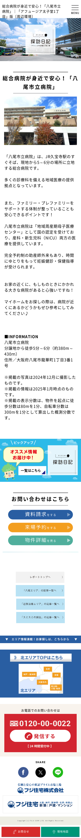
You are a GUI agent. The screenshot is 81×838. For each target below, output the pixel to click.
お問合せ (21, 832)
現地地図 (60, 832)
